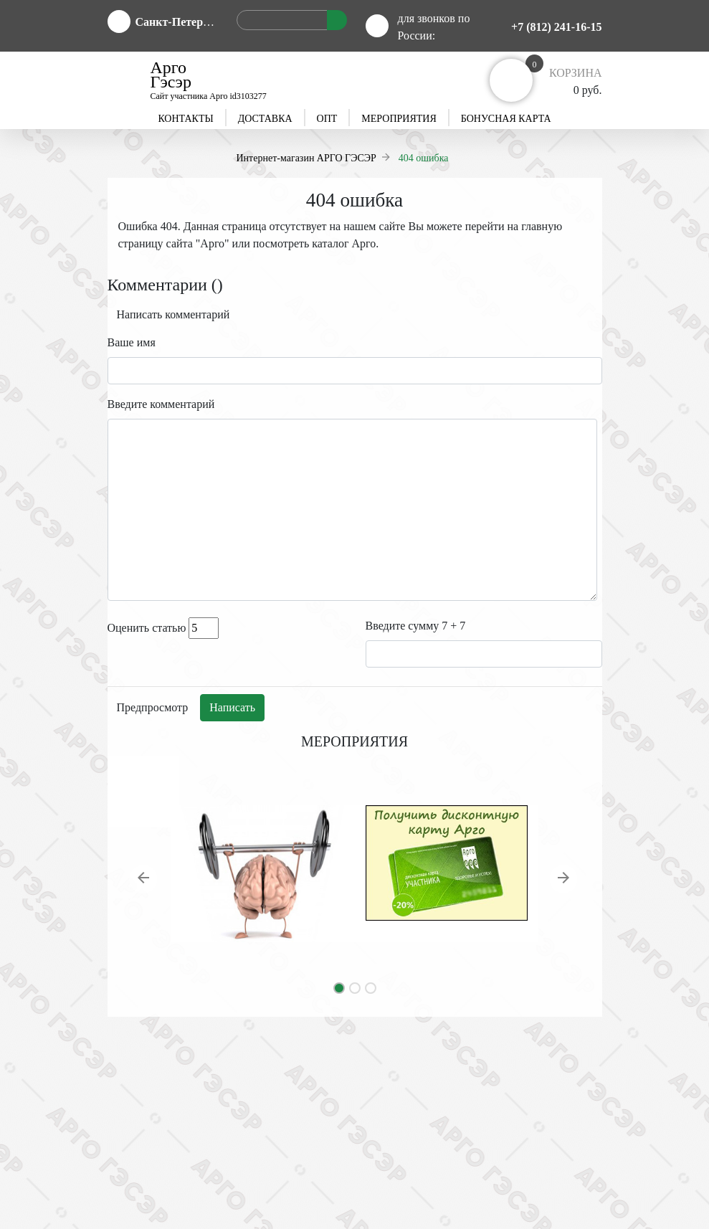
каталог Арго (344, 243)
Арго (212, 243)
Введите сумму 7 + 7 (416, 626)
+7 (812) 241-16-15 (556, 27)
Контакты (185, 118)
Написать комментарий (173, 314)
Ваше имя (132, 342)
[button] (145, 880)
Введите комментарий (161, 404)
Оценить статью (147, 628)
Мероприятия (398, 118)
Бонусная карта (506, 118)
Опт (327, 118)
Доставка (265, 118)
